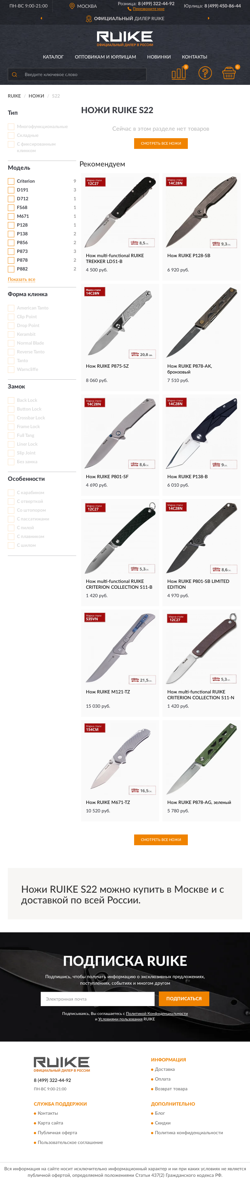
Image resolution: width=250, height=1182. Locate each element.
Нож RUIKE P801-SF (107, 477)
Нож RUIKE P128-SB (188, 256)
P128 (22, 225)
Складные (27, 135)
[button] (146, 8)
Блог (160, 1113)
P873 (22, 251)
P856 (22, 243)
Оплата (163, 1079)
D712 (22, 199)
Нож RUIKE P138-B (187, 477)
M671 (23, 216)
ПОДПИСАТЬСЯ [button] (184, 999)
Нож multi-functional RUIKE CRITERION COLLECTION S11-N (200, 695)
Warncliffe (27, 369)
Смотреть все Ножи (161, 143)
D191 (22, 190)
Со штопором (31, 510)
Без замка (27, 462)
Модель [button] (19, 168)
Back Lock (27, 400)
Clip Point (27, 317)
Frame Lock (28, 427)
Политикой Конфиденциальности (157, 1014)
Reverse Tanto (31, 352)
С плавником (30, 536)
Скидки (163, 1123)
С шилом (26, 545)
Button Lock (29, 409)
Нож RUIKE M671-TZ (108, 802)
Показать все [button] (21, 279)
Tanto (22, 361)
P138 (22, 234)
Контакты (194, 57)
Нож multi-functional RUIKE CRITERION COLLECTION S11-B (119, 584)
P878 (22, 260)
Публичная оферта (57, 1133)
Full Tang (25, 435)
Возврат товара (171, 1089)
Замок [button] (16, 387)
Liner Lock (27, 444)
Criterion (26, 181)
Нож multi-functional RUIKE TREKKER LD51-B (115, 259)
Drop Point (28, 325)
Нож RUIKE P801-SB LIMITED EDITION (198, 584)
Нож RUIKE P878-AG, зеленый (199, 802)
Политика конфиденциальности (189, 1133)
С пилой (25, 528)
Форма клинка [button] (28, 294)
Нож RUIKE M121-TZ (108, 692)
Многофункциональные (42, 127)
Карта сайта (50, 1123)
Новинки (159, 57)
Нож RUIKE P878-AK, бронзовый (189, 369)
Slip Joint (26, 453)
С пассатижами (33, 519)
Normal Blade (30, 343)
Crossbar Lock (31, 418)
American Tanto (33, 308)
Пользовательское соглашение (70, 1143)
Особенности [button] (26, 479)
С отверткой (30, 501)
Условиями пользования (120, 1019)
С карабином (30, 493)
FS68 (22, 207)
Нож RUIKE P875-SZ (107, 366)
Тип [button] (13, 113)
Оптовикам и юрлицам (105, 57)
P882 (22, 269)
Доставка (165, 1069)
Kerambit (26, 334)
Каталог (53, 57)
